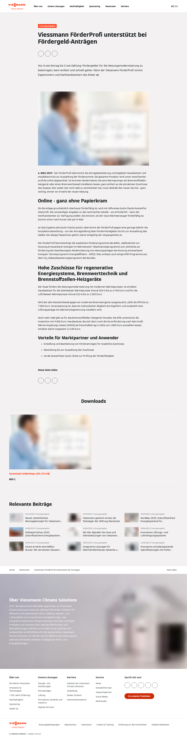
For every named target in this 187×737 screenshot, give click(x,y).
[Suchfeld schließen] (166, 6)
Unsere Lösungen (56, 6)
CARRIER (37, 734)
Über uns (38, 6)
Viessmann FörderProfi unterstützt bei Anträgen (57, 570)
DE (172, 6)
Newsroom (110, 6)
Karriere (125, 6)
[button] (156, 727)
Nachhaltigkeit (77, 6)
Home (12, 570)
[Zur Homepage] (17, 6)
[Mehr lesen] (36, 518)
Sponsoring (94, 6)
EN (176, 6)
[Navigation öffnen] (1, 6)
